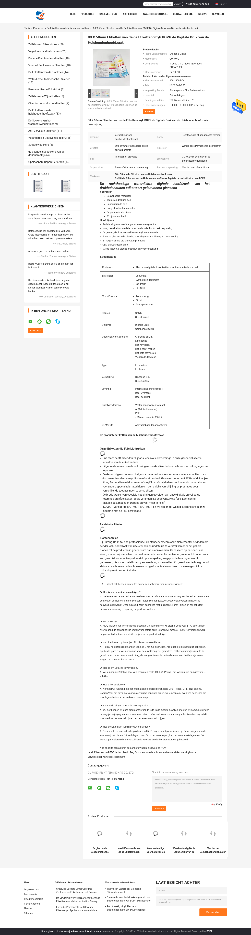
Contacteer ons (183, 14)
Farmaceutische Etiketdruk (44, 89)
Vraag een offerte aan (197, 4)
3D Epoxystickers (38, 144)
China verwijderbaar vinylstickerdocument (79, 931)
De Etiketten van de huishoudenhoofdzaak (69, 28)
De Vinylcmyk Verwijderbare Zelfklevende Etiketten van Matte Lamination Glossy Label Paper (78, 900)
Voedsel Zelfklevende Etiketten (46, 65)
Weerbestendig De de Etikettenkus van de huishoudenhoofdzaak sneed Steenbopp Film (184, 850)
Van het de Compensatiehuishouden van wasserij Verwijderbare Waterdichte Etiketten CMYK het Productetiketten (213, 850)
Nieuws (202, 14)
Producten (87, 14)
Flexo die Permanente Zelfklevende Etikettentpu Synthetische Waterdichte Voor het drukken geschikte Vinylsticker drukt (77, 909)
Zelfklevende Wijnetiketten (44, 96)
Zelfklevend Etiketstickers (43, 44)
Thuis (27, 28)
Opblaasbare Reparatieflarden (46, 162)
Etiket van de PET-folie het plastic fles (113, 752)
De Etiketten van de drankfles (45, 72)
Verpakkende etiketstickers (44, 51)
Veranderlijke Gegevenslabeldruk (47, 137)
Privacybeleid (48, 931)
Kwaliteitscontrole (155, 14)
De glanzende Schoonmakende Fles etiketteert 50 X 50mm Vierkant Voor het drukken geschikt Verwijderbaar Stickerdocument (100, 850)
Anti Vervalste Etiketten (42, 130)
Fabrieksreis (129, 14)
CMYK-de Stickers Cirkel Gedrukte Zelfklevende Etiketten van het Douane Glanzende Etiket (76, 891)
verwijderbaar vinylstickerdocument (106, 756)
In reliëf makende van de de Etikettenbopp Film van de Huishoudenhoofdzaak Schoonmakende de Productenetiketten (129, 850)
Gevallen (218, 14)
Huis (73, 14)
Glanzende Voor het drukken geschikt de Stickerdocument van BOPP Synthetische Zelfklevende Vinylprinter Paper (129, 899)
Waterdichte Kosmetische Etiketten (49, 79)
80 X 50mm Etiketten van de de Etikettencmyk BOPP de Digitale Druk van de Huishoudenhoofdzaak (112, 105)
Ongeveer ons (108, 14)
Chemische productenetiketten (46, 103)
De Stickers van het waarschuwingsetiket (41, 122)
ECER (209, 931)
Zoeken (177, 4)
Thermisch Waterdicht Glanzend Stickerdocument (124, 890)
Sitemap (28, 913)
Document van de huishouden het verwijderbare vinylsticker (166, 752)
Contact (149, 111)
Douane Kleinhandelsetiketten (46, 58)
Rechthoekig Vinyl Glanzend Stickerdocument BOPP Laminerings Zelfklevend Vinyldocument (126, 908)
